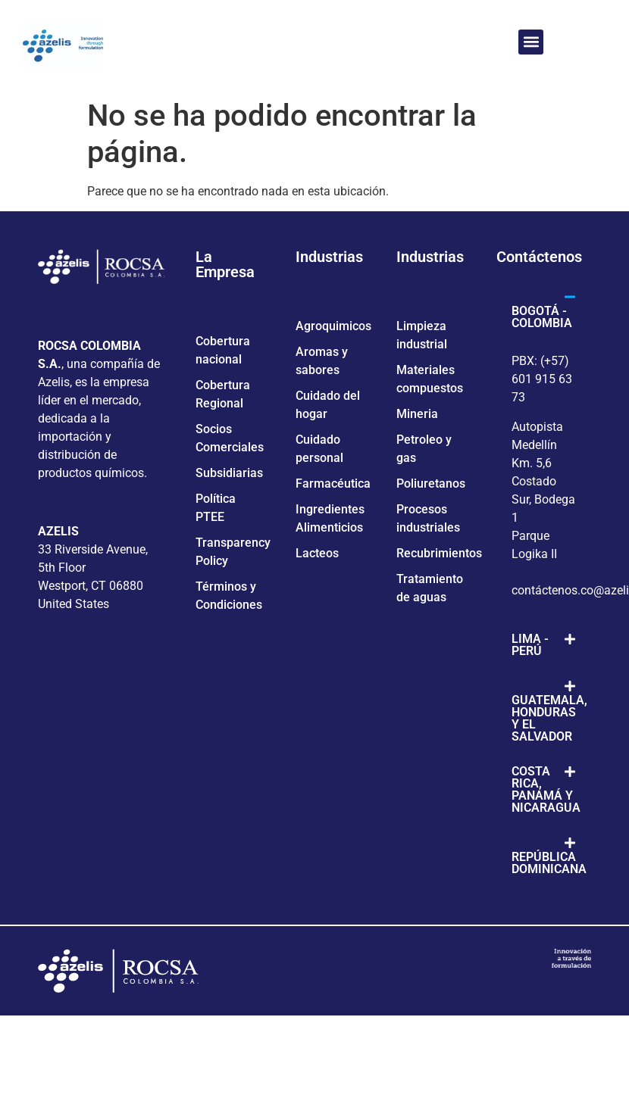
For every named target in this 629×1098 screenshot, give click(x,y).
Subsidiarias (229, 473)
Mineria (417, 414)
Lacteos (317, 553)
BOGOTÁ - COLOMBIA (542, 317)
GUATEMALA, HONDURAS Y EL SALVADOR (549, 718)
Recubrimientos (439, 553)
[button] (530, 42)
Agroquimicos (333, 326)
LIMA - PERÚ (530, 645)
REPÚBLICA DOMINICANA (549, 863)
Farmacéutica (333, 483)
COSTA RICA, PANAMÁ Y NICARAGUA (546, 789)
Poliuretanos (430, 483)
